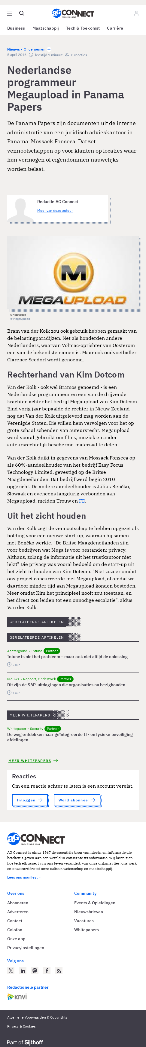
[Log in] (136, 13)
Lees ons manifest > (24, 877)
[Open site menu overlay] (9, 13)
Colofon (14, 929)
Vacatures (84, 920)
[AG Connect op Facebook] (46, 970)
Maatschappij (45, 28)
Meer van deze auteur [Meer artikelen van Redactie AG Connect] (55, 210)
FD (82, 501)
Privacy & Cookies (21, 1026)
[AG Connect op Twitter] (10, 970)
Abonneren (17, 903)
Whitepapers (86, 929)
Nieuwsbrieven (88, 911)
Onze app (16, 938)
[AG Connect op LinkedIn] (22, 970)
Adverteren (18, 911)
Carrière (115, 28)
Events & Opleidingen (94, 903)
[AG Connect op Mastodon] (34, 970)
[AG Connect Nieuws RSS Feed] (58, 970)
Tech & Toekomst (83, 28)
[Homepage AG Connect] (73, 13)
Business (16, 28)
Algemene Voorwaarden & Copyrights (37, 1017)
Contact (14, 920)
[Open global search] (21, 13)
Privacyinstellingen (25, 947)
